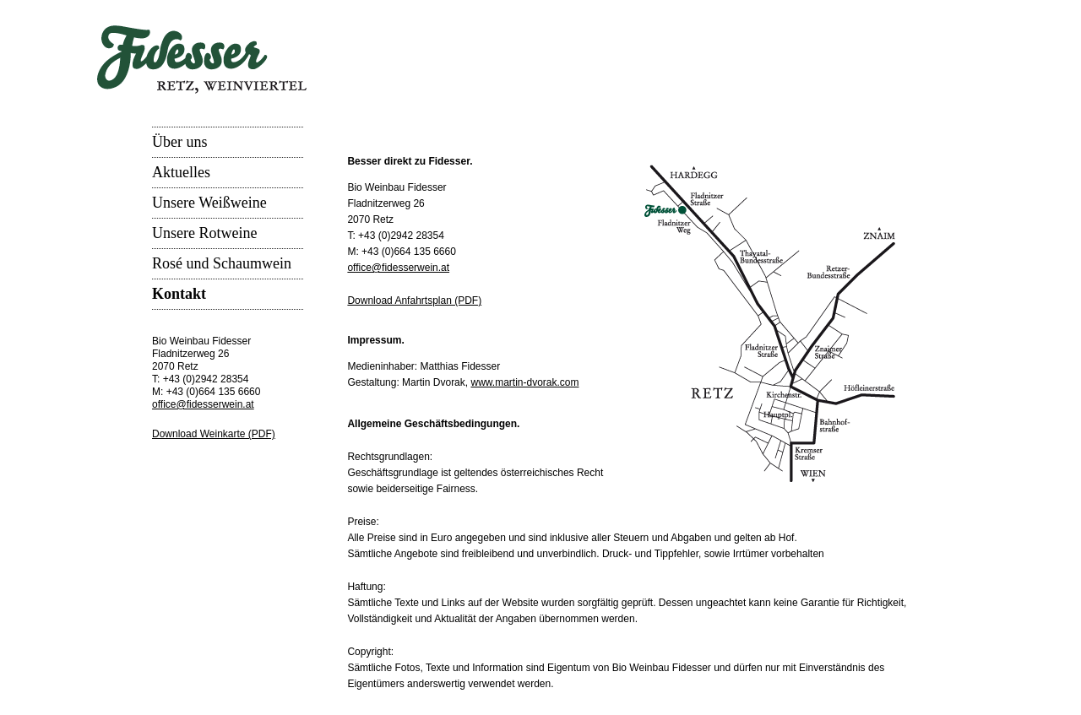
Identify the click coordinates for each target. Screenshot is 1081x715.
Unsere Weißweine (209, 202)
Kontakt (179, 293)
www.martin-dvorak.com (524, 382)
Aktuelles (181, 172)
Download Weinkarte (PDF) (213, 434)
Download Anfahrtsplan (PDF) (414, 300)
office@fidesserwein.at (203, 404)
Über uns (180, 141)
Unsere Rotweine (204, 233)
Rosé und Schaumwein (221, 263)
